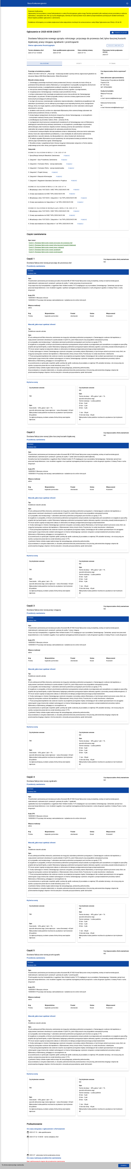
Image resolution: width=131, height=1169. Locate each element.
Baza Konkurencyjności (36, 3)
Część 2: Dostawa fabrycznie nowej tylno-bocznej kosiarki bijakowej (52, 245)
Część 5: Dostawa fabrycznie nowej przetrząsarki (46, 252)
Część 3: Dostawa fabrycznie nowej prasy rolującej (46, 247)
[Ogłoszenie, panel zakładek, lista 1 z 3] (44, 63)
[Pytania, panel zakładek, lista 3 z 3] (112, 63)
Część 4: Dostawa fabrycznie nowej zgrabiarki (44, 250)
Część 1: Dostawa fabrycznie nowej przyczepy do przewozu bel (50, 243)
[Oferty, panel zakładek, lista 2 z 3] (79, 63)
